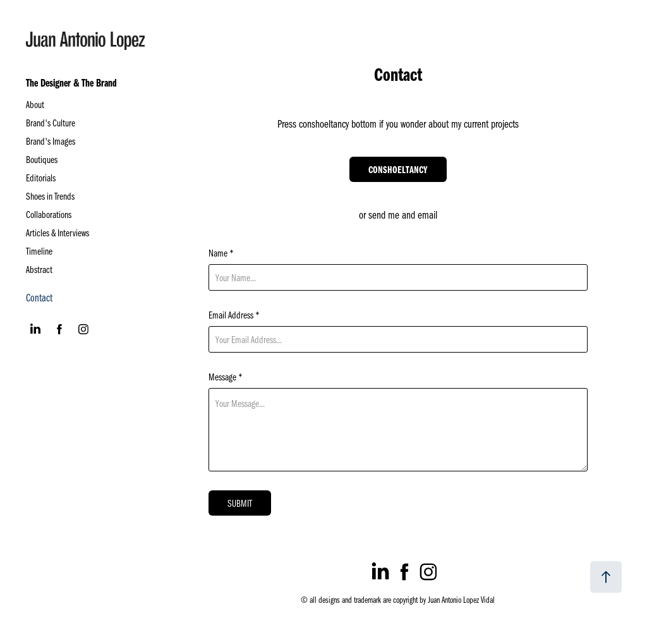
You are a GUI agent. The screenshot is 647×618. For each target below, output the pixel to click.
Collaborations (48, 214)
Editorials (41, 177)
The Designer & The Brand (71, 82)
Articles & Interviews (57, 232)
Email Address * (234, 315)
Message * (226, 377)
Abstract (39, 269)
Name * (221, 253)
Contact (39, 297)
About (35, 104)
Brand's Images (50, 141)
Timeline (39, 251)
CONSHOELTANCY (398, 169)
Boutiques (41, 159)
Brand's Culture (50, 122)
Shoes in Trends (50, 196)
